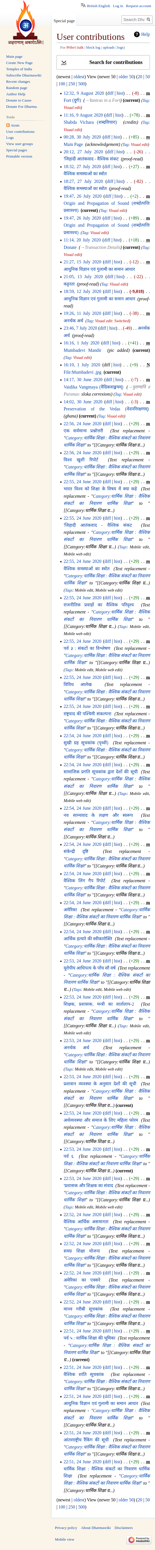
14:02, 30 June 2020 (83, 401)
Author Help (16, 94)
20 (140, 76)
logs (120, 47)
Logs (10, 137)
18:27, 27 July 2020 (83, 181)
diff (110, 93)
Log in (118, 6)
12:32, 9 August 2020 (84, 93)
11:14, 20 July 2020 (82, 239)
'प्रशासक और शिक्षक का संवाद (88, 1185)
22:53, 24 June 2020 (82, 960)
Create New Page (19, 63)
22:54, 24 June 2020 (82, 735)
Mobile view (65, 1539)
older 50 (126, 76)
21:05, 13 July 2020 (83, 276)
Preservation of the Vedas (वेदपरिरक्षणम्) (106, 408)
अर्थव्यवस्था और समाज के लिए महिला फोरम (101, 1120)
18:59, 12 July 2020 (82, 291)
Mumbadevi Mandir (82, 350)
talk (81, 47)
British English (98, 6)
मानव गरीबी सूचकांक (83, 1309)
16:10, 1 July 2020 (82, 364)
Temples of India (19, 69)
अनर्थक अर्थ (73, 320)
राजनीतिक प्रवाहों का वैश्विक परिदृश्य (99, 604)
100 (61, 83)
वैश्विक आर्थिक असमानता (86, 1221)
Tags (123, 547)
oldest (79, 76)
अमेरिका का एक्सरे (82, 1280)
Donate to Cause (19, 100)
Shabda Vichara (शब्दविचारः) (90, 122)
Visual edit (72, 107)
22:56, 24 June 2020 (82, 423)
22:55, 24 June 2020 (82, 481)
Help (145, 34)
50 (147, 76)
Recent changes (18, 81)
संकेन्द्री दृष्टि (76, 851)
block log (93, 47)
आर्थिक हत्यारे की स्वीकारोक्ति (88, 938)
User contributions (20, 131)
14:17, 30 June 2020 (83, 379)
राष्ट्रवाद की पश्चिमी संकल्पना (87, 713)
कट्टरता (69, 284)
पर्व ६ (69, 1156)
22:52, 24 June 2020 (82, 1214)
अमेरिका (70, 909)
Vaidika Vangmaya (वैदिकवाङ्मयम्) (93, 387)
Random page (17, 88)
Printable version (19, 156)
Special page (64, 20)
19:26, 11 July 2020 (82, 313)
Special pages (16, 150)
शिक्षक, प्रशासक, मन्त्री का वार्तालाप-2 (99, 1004)
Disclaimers (123, 1528)
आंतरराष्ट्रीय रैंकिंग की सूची (86, 1439)
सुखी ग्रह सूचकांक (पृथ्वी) (86, 742)
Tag (146, 100)
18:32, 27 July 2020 (82, 166)
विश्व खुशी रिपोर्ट (81, 459)
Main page (14, 56)
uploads (108, 47)
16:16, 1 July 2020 (81, 342)
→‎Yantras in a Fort (102, 100)
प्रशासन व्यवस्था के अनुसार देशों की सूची (100, 1083)
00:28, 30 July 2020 (82, 137)
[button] (103, 62)
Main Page (73, 144)
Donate (70, 247)
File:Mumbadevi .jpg (82, 372)
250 (71, 83)
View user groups (19, 144)
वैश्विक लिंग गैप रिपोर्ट (84, 880)
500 (81, 83)
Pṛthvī (71, 47)
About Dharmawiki (96, 1528)
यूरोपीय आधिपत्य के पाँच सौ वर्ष (90, 968)
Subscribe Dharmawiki (23, 75)
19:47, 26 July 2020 (83, 196)
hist (120, 93)
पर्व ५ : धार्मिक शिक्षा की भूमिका (89, 1338)
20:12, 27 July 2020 (83, 151)
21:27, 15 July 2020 (82, 261)
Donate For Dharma (21, 106)
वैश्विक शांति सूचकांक (84, 1374)
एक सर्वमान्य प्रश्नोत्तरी (83, 430)
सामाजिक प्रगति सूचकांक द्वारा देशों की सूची (100, 771)
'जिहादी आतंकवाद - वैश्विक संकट (91, 158)
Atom (15, 125)
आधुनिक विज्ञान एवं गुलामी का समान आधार (99, 269)
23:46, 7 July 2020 (80, 328)
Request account (138, 6)
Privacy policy (66, 1528)
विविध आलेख (78, 684)
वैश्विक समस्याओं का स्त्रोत (85, 173)
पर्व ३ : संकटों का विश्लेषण (87, 648)
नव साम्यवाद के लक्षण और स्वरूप (98, 815)
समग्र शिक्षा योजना (82, 1251)
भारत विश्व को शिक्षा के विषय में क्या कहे (100, 488)
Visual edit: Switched (112, 321)
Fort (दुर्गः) (72, 100)
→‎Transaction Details (100, 247)
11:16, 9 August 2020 (83, 115)
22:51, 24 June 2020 (82, 1330)
